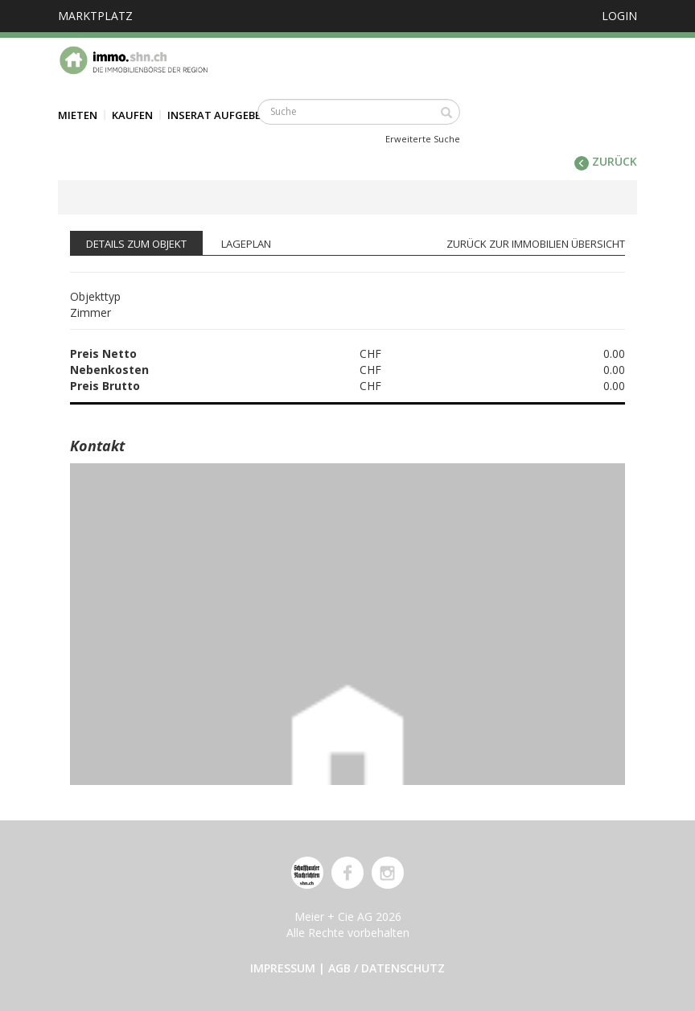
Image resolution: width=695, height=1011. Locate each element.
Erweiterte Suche (422, 139)
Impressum (282, 968)
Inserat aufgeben (218, 115)
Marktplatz (95, 15)
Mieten (77, 115)
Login (619, 15)
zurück (605, 161)
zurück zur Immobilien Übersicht (535, 243)
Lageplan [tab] (246, 243)
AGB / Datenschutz (386, 968)
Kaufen (132, 115)
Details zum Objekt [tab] (136, 243)
